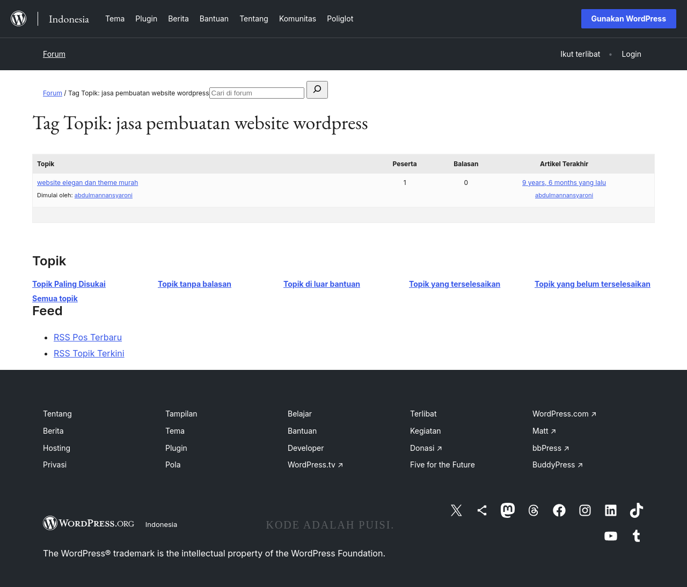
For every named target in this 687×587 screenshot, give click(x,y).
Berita (53, 430)
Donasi (426, 447)
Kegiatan (425, 430)
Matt (544, 430)
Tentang (57, 413)
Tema (175, 430)
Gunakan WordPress (628, 18)
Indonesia (161, 524)
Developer (306, 447)
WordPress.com (564, 413)
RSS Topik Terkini (89, 353)
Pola (173, 464)
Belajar (300, 413)
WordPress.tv (316, 464)
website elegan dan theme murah (87, 183)
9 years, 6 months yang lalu (564, 183)
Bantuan (302, 430)
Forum (54, 53)
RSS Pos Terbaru (88, 337)
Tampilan (181, 413)
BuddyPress (557, 464)
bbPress (550, 447)
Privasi (55, 464)
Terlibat (423, 413)
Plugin (176, 447)
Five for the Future (442, 464)
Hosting (56, 447)
